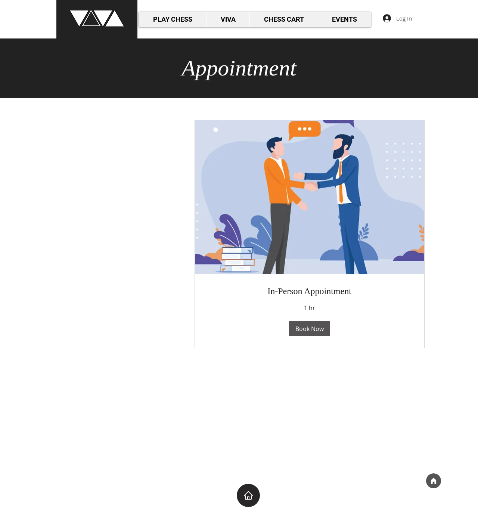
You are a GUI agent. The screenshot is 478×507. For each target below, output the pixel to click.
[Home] (433, 480)
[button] (309, 328)
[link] (310, 291)
